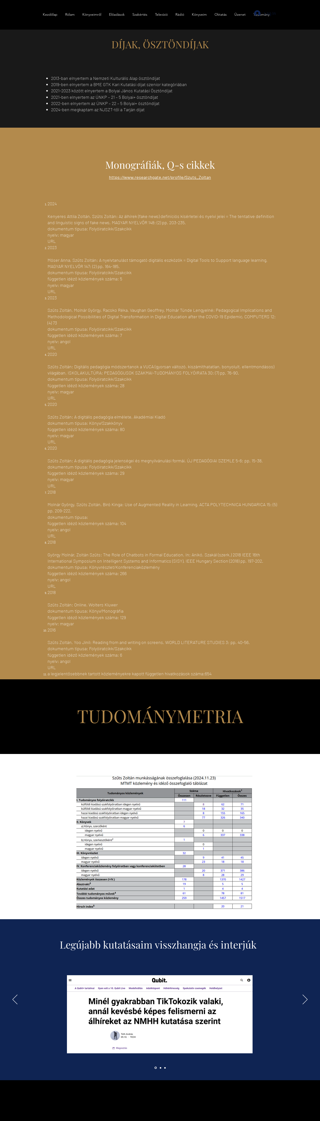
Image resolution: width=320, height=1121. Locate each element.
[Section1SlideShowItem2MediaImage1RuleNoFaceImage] (160, 1067)
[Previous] (14, 1000)
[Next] (305, 1000)
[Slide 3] (165, 1067)
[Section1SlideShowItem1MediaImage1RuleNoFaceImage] (156, 1068)
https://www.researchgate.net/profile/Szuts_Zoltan (160, 177)
